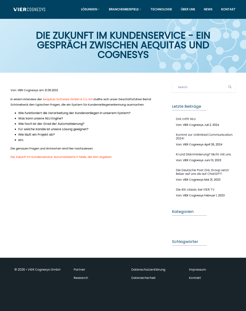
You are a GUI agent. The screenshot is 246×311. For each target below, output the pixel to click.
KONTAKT (228, 9)
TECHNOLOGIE (161, 9)
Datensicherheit (143, 278)
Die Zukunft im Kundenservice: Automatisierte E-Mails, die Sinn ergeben (61, 157)
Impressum (197, 270)
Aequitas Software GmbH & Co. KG (68, 99)
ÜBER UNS (188, 9)
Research (81, 278)
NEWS (208, 9)
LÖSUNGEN (90, 9)
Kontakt (195, 278)
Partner (79, 270)
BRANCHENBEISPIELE (125, 9)
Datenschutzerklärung (148, 270)
